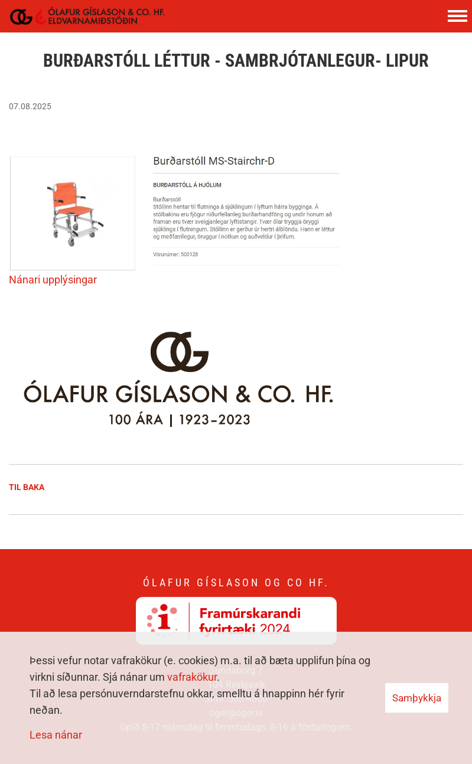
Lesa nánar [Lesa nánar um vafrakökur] (56, 735)
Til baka (26, 487)
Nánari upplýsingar (54, 279)
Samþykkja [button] (416, 698)
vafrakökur (192, 677)
